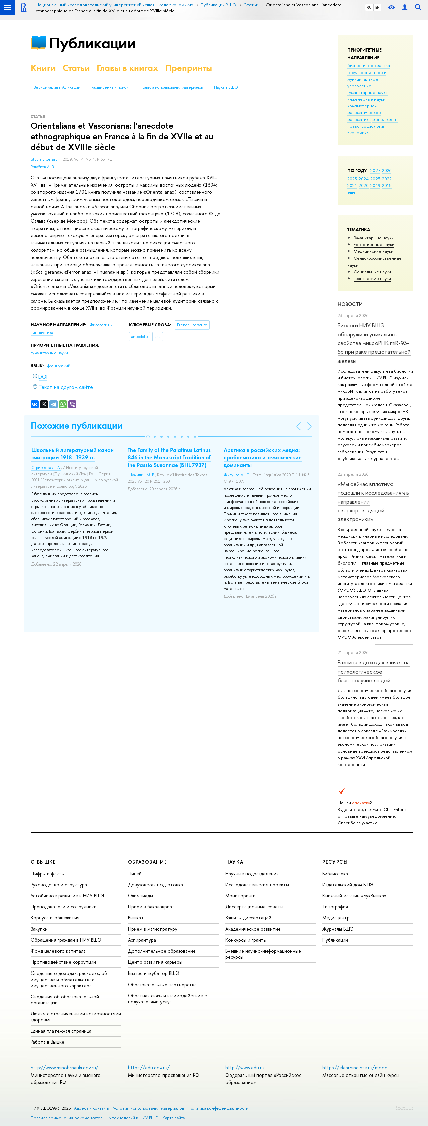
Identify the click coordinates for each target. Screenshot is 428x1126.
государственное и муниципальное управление (366, 79)
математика (359, 119)
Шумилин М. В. (141, 475)
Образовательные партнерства (162, 984)
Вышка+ (136, 917)
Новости (350, 304)
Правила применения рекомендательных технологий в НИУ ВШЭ (95, 1118)
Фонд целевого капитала (58, 951)
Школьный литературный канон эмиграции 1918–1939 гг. (72, 453)
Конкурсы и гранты (246, 940)
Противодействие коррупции (63, 962)
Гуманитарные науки (374, 238)
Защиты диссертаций (248, 917)
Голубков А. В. (43, 167)
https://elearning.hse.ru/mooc (354, 1067)
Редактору (404, 1107)
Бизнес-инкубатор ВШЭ (153, 973)
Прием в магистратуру (152, 929)
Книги (43, 68)
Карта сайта (173, 1118)
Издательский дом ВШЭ (348, 884)
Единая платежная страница (61, 1031)
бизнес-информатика (368, 65)
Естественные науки (374, 244)
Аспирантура (142, 940)
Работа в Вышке (47, 1042)
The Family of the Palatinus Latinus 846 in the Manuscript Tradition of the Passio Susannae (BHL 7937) (169, 457)
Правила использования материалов (171, 87)
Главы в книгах (127, 68)
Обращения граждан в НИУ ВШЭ (66, 940)
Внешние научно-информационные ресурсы (263, 954)
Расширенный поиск (109, 87)
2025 (352, 179)
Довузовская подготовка (155, 884)
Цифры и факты (48, 873)
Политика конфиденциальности (218, 1108)
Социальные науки (372, 272)
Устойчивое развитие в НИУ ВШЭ (67, 895)
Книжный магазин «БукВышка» (354, 895)
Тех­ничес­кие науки (372, 278)
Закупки (39, 929)
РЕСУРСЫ (335, 862)
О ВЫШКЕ (43, 862)
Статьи (76, 68)
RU (369, 7)
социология (373, 126)
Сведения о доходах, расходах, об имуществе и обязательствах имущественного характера (69, 979)
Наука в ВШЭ (226, 87)
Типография (335, 906)
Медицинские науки (373, 251)
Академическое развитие (253, 929)
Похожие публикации (77, 425)
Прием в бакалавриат (151, 906)
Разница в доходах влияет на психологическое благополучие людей (374, 671)
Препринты (188, 68)
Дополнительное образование (162, 951)
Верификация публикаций (57, 87)
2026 (386, 170)
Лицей (135, 873)
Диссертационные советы (254, 906)
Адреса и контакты (92, 1108)
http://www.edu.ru (244, 1067)
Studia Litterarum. (47, 159)
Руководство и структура (59, 884)
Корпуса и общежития (55, 917)
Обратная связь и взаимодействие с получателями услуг (167, 998)
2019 (375, 185)
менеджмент (385, 119)
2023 (375, 179)
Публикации (92, 43)
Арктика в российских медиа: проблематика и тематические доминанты (263, 457)
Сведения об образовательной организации (65, 999)
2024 (364, 179)
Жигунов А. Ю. (237, 475)
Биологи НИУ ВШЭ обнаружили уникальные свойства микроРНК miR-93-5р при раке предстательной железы (374, 342)
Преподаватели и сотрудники (64, 906)
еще (351, 192)
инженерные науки (366, 99)
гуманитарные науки (367, 92)
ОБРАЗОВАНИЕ (147, 862)
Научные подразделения (252, 873)
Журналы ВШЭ (338, 929)
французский (58, 366)
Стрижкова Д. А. (46, 467)
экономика (358, 133)
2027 (375, 170)
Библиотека (335, 873)
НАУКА (234, 862)
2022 (387, 179)
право (353, 126)
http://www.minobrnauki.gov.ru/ (64, 1067)
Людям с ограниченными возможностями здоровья (76, 1016)
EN (377, 7)
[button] (148, 436)
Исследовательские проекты (257, 884)
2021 (352, 185)
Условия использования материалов (148, 1108)
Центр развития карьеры (155, 962)
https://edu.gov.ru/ (149, 1067)
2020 (364, 185)
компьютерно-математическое (364, 109)
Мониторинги (240, 895)
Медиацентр (336, 917)
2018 (387, 185)
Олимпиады (140, 895)
